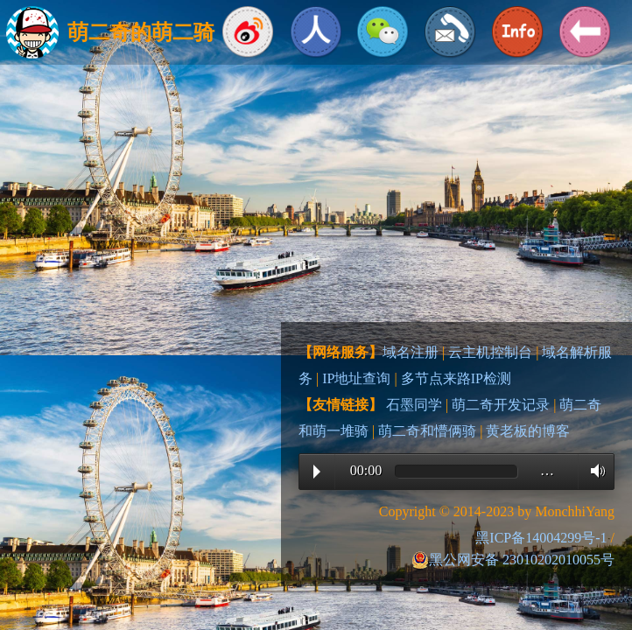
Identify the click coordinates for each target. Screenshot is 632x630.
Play (316, 472)
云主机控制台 (490, 352)
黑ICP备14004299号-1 (541, 537)
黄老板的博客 (528, 431)
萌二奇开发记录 (501, 404)
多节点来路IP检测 (456, 378)
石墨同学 (414, 404)
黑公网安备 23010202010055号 (512, 560)
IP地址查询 (356, 378)
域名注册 (411, 352)
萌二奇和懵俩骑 (427, 431)
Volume (593, 470)
